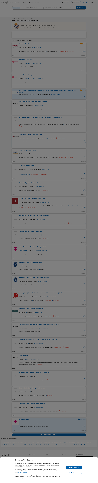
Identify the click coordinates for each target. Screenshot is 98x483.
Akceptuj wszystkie (74, 467)
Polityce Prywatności (22, 472)
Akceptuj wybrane (74, 472)
